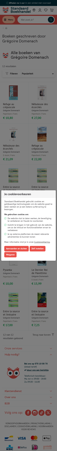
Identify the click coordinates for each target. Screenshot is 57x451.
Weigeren (10, 254)
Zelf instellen (37, 248)
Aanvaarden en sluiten (16, 248)
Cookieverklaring (42, 242)
